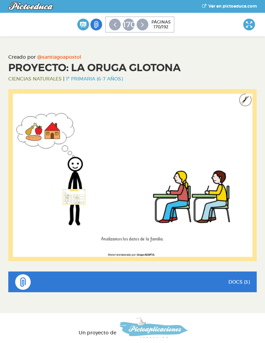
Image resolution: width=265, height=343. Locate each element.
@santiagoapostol (59, 57)
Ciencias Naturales (35, 79)
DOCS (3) (132, 282)
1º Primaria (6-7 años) (94, 79)
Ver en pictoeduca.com (229, 6)
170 (129, 24)
